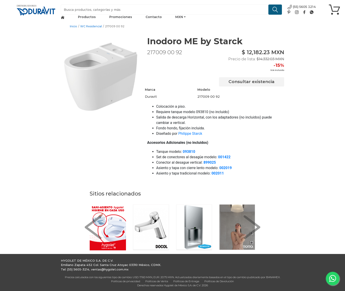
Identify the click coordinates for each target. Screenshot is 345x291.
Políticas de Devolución (219, 281)
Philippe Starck (190, 133)
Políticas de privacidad (125, 281)
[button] (93, 227)
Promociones (120, 17)
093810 (189, 151)
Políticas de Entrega (186, 281)
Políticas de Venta (156, 281)
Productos (87, 17)
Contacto (154, 17)
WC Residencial (91, 26)
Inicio (73, 26)
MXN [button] (179, 17)
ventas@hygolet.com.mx (109, 269)
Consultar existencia (251, 81)
